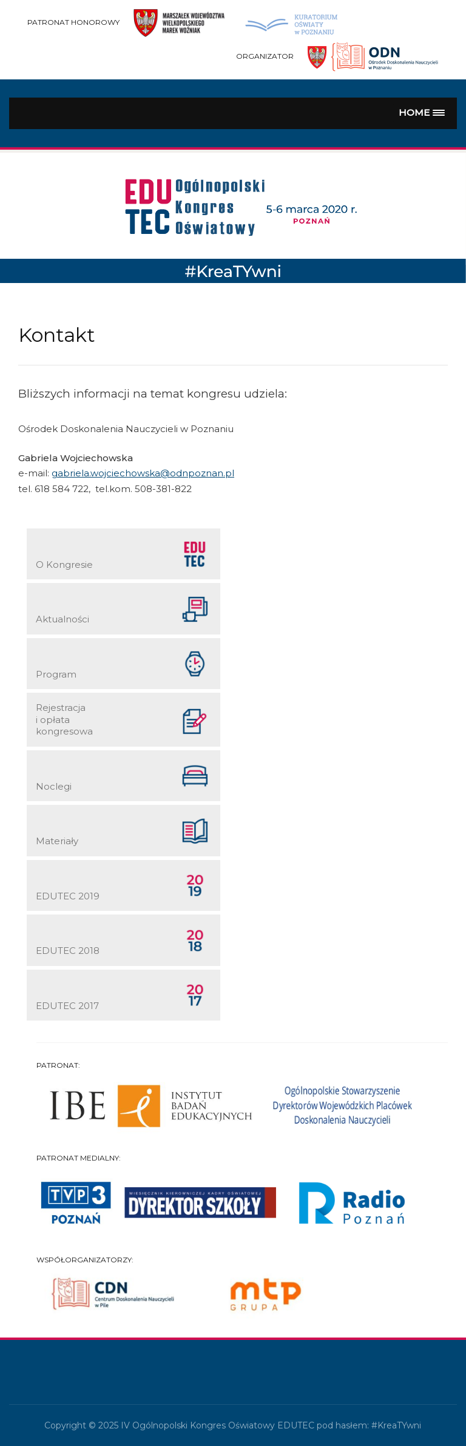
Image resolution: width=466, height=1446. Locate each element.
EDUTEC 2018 (122, 941)
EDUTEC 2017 (122, 996)
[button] (422, 113)
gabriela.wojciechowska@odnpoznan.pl (143, 473)
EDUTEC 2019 (122, 886)
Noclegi (122, 776)
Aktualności (122, 610)
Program (122, 664)
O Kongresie (122, 554)
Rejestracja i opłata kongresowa (122, 719)
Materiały (122, 831)
